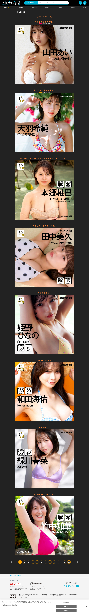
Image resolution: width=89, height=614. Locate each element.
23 (69, 562)
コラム (84, 7)
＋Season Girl (34, 7)
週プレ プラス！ (17, 575)
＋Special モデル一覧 (44, 16)
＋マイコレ (72, 7)
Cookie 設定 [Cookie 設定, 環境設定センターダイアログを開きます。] (66, 602)
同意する (66, 610)
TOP (11, 575)
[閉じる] (86, 606)
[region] (44, 606)
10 (58, 562)
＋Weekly (60, 7)
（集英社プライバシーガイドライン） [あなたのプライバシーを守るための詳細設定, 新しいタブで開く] (10, 605)
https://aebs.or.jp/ (23, 597)
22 (64, 562)
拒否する (66, 606)
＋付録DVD (47, 7)
